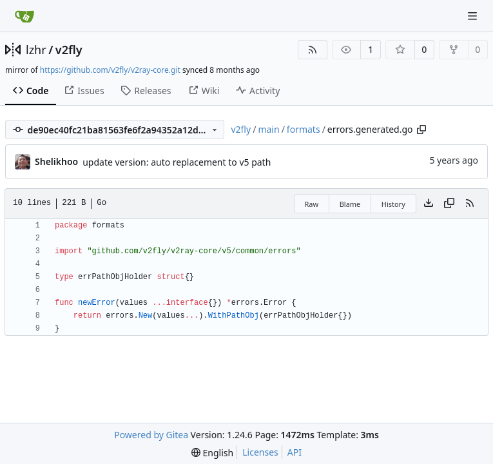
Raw (312, 204)
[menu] (212, 453)
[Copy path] (421, 129)
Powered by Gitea (151, 435)
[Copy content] (449, 204)
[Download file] (428, 204)
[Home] (24, 16)
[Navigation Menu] (474, 15)
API (294, 452)
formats (303, 129)
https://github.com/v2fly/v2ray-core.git (110, 69)
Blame (350, 204)
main (268, 129)
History (393, 204)
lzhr (36, 49)
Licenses (260, 452)
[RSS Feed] (312, 49)
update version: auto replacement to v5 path (176, 162)
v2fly (68, 49)
